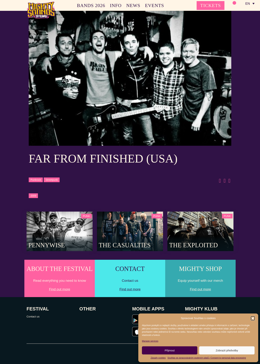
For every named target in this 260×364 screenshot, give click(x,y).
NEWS (133, 5)
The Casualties (125, 245)
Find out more (59, 289)
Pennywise (46, 245)
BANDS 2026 (91, 5)
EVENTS (154, 5)
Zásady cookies (158, 358)
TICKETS (210, 5)
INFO (116, 5)
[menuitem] (249, 3)
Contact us (33, 316)
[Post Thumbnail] (60, 231)
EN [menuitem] (247, 4)
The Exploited (193, 245)
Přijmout (170, 350)
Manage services (150, 341)
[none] (249, 3)
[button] (253, 318)
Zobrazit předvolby (227, 350)
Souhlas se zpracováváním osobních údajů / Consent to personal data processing (207, 358)
